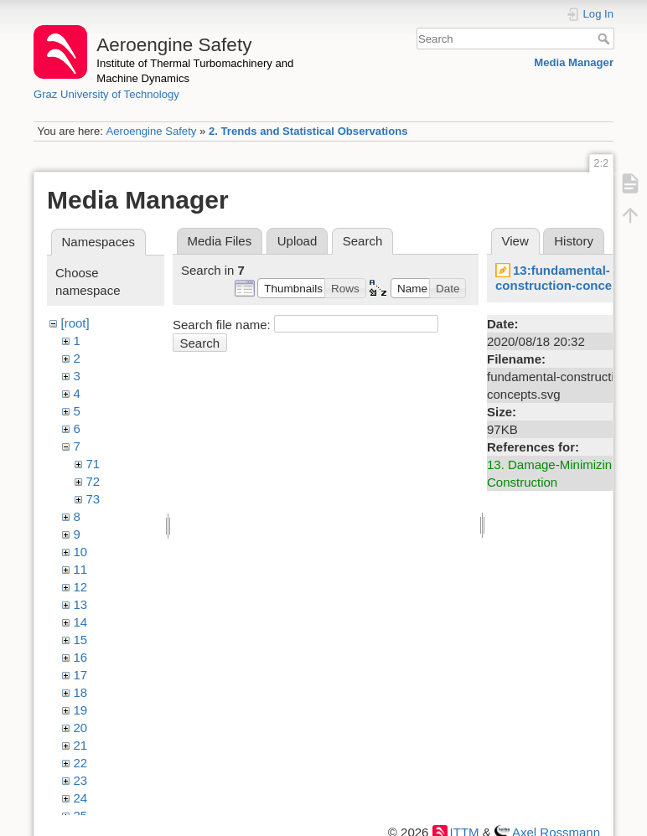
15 (81, 639)
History (573, 241)
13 (81, 604)
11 (81, 569)
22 (81, 763)
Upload (297, 241)
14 (81, 622)
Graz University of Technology (106, 94)
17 (81, 675)
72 (93, 481)
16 (81, 657)
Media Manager (573, 62)
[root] (75, 323)
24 (81, 798)
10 (81, 551)
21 (81, 745)
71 (93, 464)
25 (81, 815)
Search (605, 38)
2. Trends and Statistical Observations (308, 131)
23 (81, 780)
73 (93, 499)
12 (81, 587)
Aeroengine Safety (151, 131)
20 (81, 727)
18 (81, 692)
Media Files (220, 241)
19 (81, 710)
